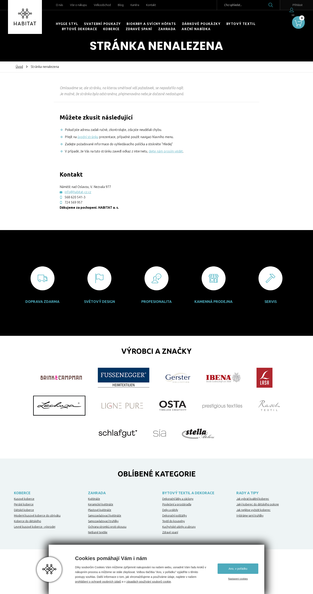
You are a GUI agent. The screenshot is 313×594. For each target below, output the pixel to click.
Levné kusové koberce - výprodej (34, 526)
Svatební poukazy (102, 24)
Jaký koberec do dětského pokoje (257, 504)
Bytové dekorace (79, 29)
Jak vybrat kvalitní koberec (252, 498)
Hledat (263, 5)
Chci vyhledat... (225, 5)
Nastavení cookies (238, 578)
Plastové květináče (99, 510)
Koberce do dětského (27, 521)
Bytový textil (241, 24)
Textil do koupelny (173, 521)
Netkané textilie (97, 532)
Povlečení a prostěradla (176, 504)
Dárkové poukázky (201, 24)
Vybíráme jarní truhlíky (249, 515)
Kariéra (135, 5)
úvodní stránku (87, 137)
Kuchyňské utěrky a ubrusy (179, 526)
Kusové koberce (24, 498)
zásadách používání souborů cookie (148, 581)
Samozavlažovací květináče (104, 515)
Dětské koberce (24, 510)
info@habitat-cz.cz (78, 192)
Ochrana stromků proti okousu (107, 526)
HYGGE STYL (67, 24)
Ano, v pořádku (238, 568)
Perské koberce (24, 504)
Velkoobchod (102, 5)
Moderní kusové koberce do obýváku (37, 515)
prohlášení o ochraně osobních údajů (98, 581)
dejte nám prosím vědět (166, 151)
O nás (59, 5)
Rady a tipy (247, 493)
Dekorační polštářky (174, 515)
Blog (121, 5)
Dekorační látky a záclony (177, 498)
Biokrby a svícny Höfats (151, 24)
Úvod (19, 66)
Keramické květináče (100, 504)
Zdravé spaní (139, 29)
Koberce (111, 29)
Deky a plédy (170, 510)
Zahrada (167, 29)
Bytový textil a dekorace (188, 493)
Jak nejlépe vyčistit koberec (253, 510)
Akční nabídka (196, 29)
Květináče (94, 498)
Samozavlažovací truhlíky (103, 521)
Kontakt (151, 5)
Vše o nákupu (78, 5)
